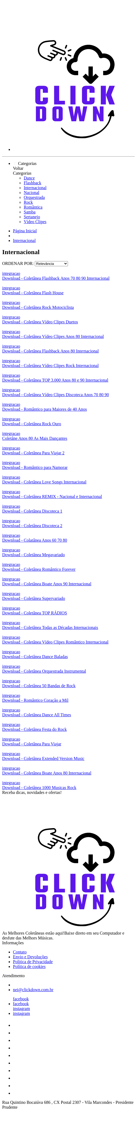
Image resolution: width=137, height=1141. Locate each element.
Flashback (32, 183)
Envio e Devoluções (30, 957)
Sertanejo (32, 217)
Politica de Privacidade (33, 961)
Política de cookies (29, 966)
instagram (21, 1008)
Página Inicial (25, 231)
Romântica (33, 207)
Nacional (31, 192)
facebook (21, 999)
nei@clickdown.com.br (33, 989)
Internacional (35, 187)
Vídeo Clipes (35, 221)
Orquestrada (34, 197)
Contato (20, 952)
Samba (30, 212)
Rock (28, 202)
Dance (29, 178)
